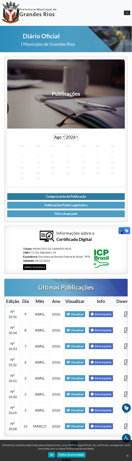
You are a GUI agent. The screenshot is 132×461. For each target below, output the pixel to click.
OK (51, 454)
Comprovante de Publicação (66, 196)
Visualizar (75, 314)
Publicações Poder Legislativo (66, 205)
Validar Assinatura (34, 267)
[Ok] (126, 455)
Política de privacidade (71, 454)
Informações (100, 314)
